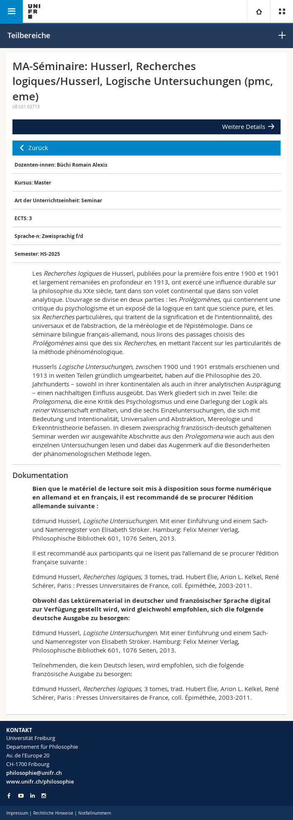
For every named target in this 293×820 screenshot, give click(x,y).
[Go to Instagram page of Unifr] (43, 795)
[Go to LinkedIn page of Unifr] (32, 795)
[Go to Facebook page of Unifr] (9, 795)
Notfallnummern (94, 813)
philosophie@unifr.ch (34, 772)
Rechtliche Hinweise (53, 813)
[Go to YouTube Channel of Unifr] (21, 795)
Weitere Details (243, 126)
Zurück (38, 147)
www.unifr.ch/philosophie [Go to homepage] (40, 781)
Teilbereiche (28, 35)
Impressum (17, 813)
